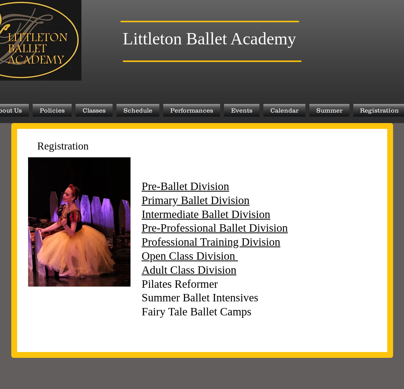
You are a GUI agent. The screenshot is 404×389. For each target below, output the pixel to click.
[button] (52, 110)
